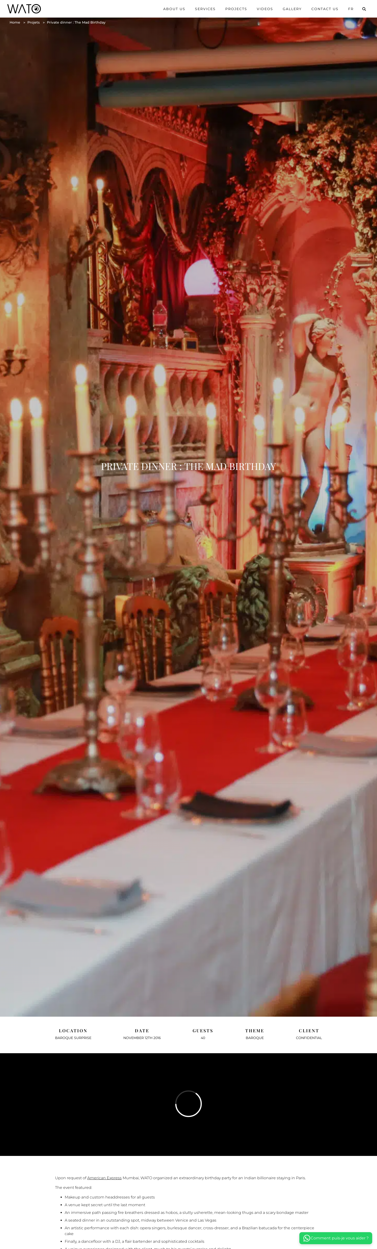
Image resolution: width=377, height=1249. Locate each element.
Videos (265, 9)
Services (205, 9)
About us (174, 9)
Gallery (292, 9)
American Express (104, 1178)
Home (15, 22)
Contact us (325, 9)
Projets (33, 22)
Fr (351, 9)
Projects (236, 9)
